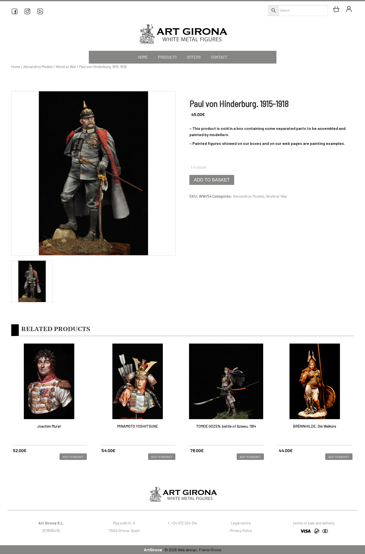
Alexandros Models (38, 66)
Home (15, 66)
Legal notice (241, 523)
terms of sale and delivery (314, 523)
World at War (66, 66)
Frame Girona (210, 549)
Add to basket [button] (73, 456)
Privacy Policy (241, 530)
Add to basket (212, 179)
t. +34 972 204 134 (182, 523)
